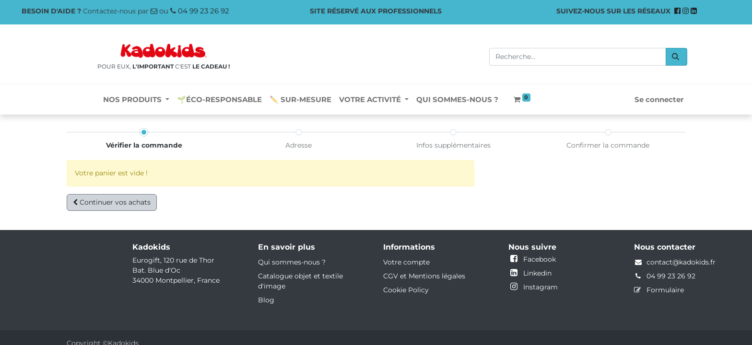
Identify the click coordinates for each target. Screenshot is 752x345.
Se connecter (658, 99)
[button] (112, 202)
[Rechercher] (676, 57)
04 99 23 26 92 (203, 10)
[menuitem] (219, 100)
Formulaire (665, 290)
